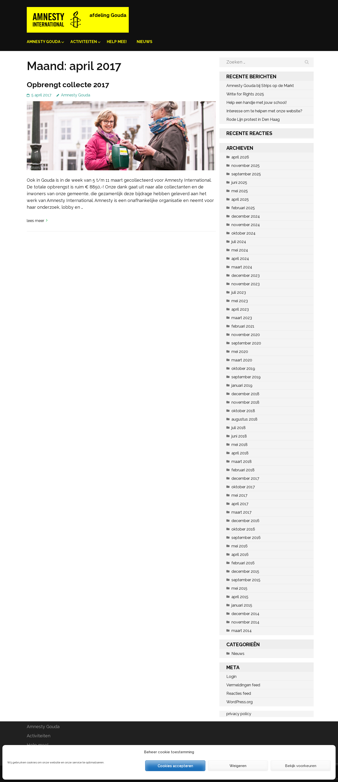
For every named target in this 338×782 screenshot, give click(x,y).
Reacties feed (238, 693)
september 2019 (246, 377)
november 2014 (245, 622)
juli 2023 (238, 292)
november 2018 (245, 402)
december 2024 (245, 216)
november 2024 (245, 224)
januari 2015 (241, 605)
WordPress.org (239, 702)
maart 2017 (241, 512)
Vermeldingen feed (243, 685)
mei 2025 (239, 191)
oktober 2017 (243, 487)
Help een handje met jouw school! (256, 102)
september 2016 (246, 537)
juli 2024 (238, 241)
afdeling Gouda (107, 15)
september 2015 (245, 580)
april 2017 (239, 504)
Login (231, 676)
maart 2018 (241, 461)
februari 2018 (243, 470)
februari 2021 (242, 326)
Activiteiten (83, 41)
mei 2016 (239, 546)
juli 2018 (238, 427)
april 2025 (240, 199)
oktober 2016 (243, 529)
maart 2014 (241, 630)
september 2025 (246, 174)
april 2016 (240, 554)
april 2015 (239, 597)
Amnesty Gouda (44, 41)
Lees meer (35, 220)
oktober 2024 (243, 233)
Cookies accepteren (175, 766)
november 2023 (245, 284)
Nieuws (144, 41)
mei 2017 (239, 495)
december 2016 (245, 520)
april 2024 (240, 258)
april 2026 (240, 157)
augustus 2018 (244, 419)
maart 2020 (241, 360)
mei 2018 (239, 444)
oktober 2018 (243, 411)
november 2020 (245, 334)
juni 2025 (239, 182)
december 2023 (245, 275)
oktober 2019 (243, 368)
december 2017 (245, 478)
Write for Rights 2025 (245, 94)
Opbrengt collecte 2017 (68, 84)
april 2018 (240, 453)
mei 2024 (239, 250)
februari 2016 (243, 563)
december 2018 (245, 394)
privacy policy (238, 713)
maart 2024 (241, 267)
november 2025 (245, 165)
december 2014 (245, 613)
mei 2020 (239, 351)
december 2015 (245, 571)
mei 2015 (239, 588)
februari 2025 (243, 208)
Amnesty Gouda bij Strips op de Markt (260, 85)
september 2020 (246, 343)
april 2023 (240, 309)
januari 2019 (241, 385)
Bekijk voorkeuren (300, 766)
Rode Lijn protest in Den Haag (253, 119)
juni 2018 (239, 436)
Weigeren (238, 766)
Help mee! (117, 41)
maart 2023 (241, 318)
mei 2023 (239, 301)
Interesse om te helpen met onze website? (264, 111)
